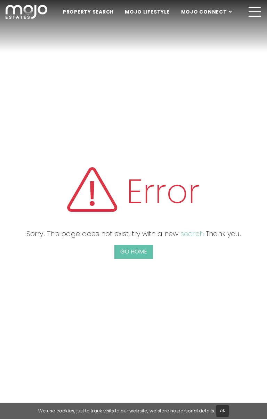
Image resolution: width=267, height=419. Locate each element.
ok (222, 410)
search (192, 234)
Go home (133, 252)
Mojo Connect (204, 11)
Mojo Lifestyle (147, 11)
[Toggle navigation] (254, 12)
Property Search (88, 11)
